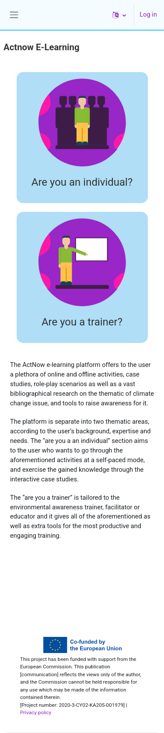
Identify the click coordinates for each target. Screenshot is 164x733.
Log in (148, 14)
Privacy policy (35, 712)
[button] (119, 15)
